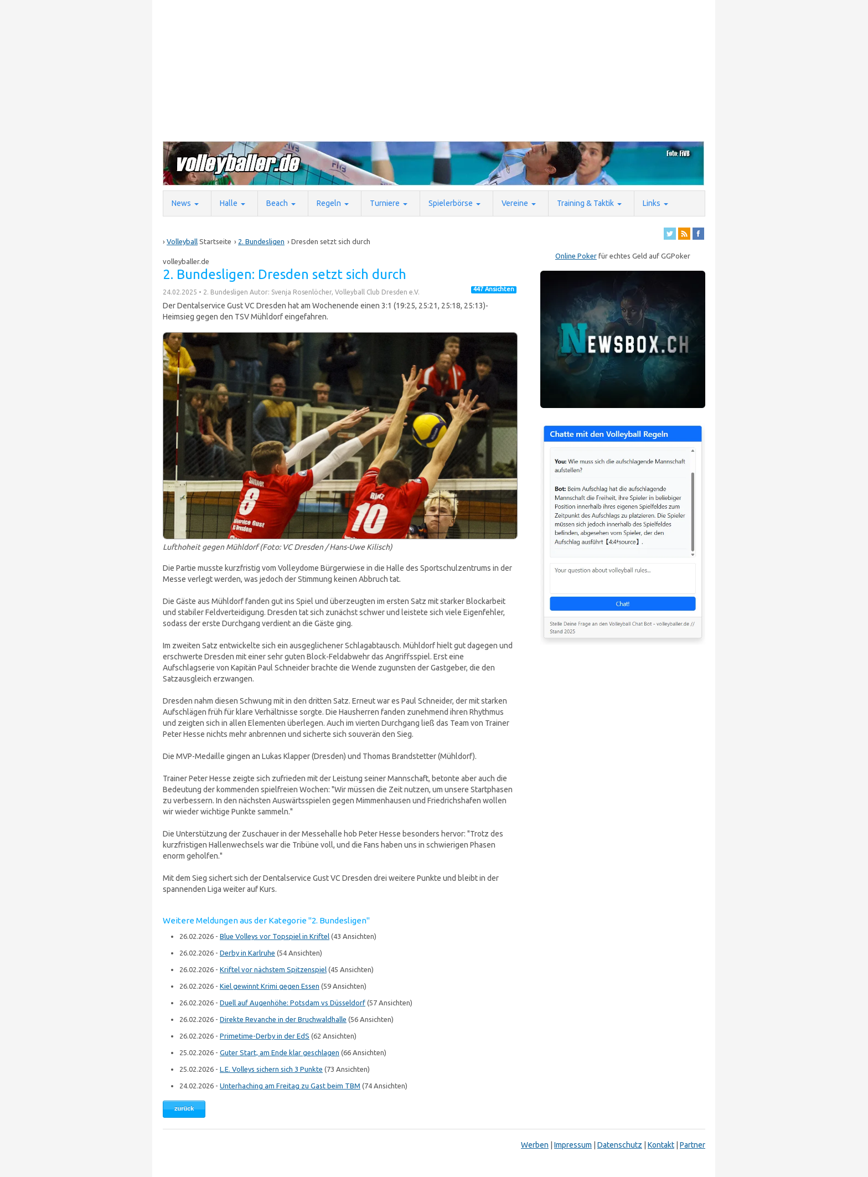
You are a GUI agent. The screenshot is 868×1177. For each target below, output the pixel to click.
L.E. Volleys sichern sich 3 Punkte (271, 1069)
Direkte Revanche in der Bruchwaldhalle (283, 1019)
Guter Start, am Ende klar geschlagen (279, 1052)
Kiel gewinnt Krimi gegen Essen (269, 986)
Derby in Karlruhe (247, 953)
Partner (692, 1144)
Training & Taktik (585, 203)
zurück (184, 1108)
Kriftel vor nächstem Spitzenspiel (273, 969)
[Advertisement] (431, 70)
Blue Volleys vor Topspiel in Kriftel (274, 936)
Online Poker (576, 256)
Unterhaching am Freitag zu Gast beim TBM (290, 1086)
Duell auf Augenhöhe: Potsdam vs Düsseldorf (292, 1002)
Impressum (573, 1144)
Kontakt (661, 1144)
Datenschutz (619, 1144)
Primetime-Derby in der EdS (264, 1036)
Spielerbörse (450, 203)
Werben (535, 1144)
